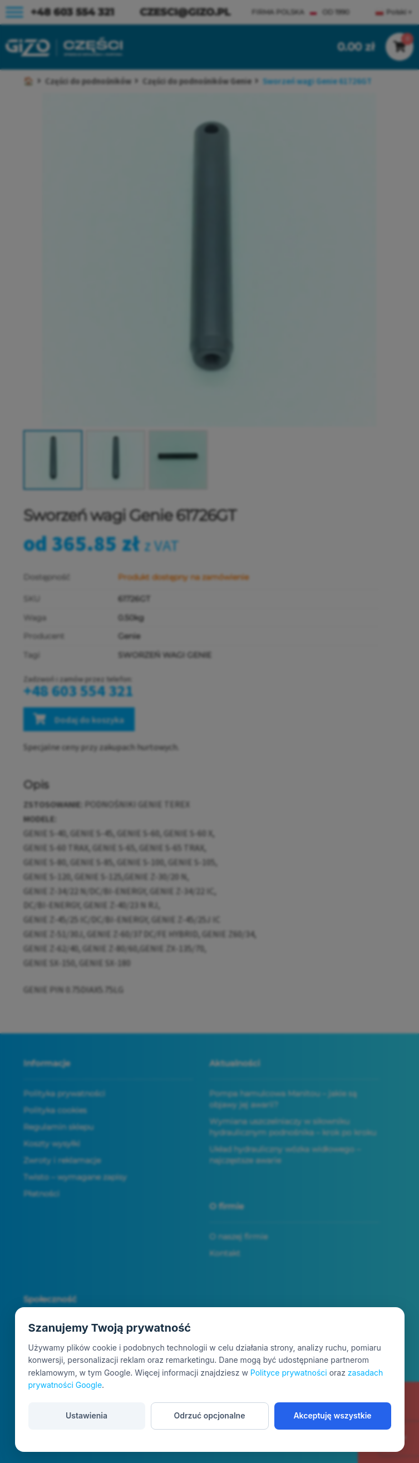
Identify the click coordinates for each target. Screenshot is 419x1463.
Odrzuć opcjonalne (209, 1415)
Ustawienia (86, 1415)
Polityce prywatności (288, 1372)
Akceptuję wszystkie (332, 1415)
